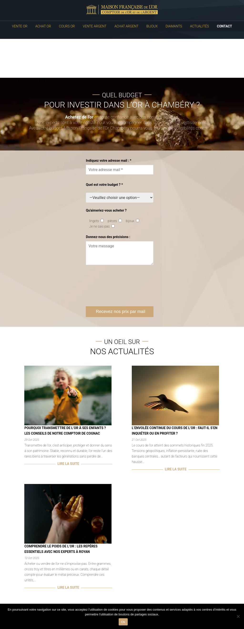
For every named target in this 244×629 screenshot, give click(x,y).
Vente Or (19, 26)
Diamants (174, 26)
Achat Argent (126, 26)
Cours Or (67, 26)
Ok (123, 622)
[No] (238, 616)
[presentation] (122, 285)
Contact (224, 26)
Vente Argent (95, 26)
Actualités (199, 26)
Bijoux (152, 26)
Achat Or (43, 26)
